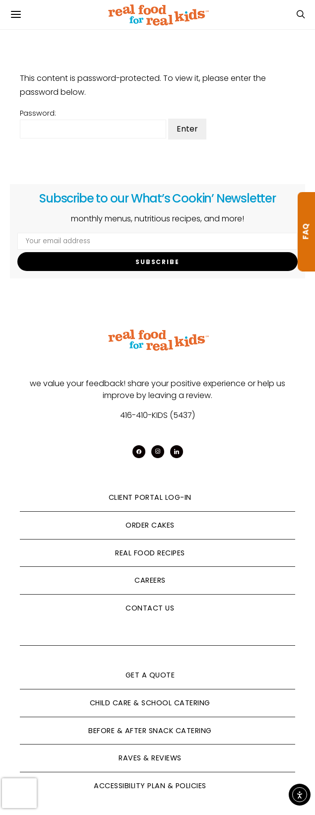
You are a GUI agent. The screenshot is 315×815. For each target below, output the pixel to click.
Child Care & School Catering (150, 703)
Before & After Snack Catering (150, 731)
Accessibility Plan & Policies (150, 786)
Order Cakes (150, 525)
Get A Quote (150, 675)
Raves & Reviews (150, 758)
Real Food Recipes (150, 553)
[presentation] (19, 793)
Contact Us (150, 608)
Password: (93, 123)
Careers (150, 580)
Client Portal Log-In (150, 497)
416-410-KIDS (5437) (157, 415)
